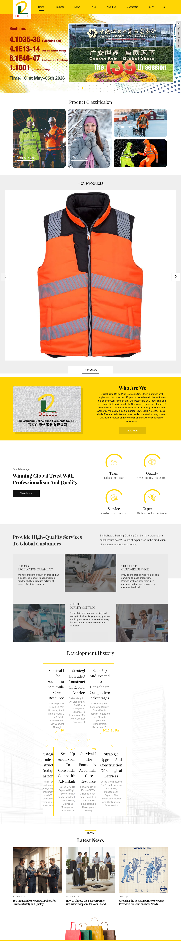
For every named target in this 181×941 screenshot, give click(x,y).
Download (96, 932)
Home (41, 7)
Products (59, 7)
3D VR (152, 7)
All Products (90, 231)
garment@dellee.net (114, 920)
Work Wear (26, 157)
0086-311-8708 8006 (75, 920)
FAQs (93, 7)
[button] (82, 88)
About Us (111, 7)
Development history (90, 514)
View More (26, 354)
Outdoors (79, 157)
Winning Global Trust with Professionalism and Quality (45, 340)
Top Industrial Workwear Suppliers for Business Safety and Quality (34, 765)
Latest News (90, 702)
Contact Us (132, 7)
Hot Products (90, 183)
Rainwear (126, 157)
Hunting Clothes (131, 126)
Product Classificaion (90, 102)
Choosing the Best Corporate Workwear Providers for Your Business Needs (141, 765)
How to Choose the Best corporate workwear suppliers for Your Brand (86, 765)
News (77, 7)
